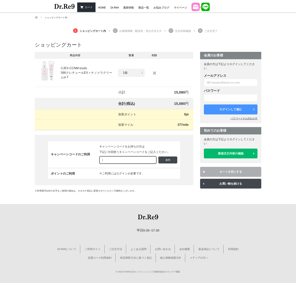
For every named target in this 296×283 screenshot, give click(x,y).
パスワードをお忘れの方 (243, 118)
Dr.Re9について (66, 249)
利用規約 (233, 249)
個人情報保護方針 (170, 257)
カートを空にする (222, 171)
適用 (167, 160)
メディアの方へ (199, 257)
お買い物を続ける (222, 183)
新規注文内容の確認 (236, 153)
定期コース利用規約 (100, 257)
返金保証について (209, 249)
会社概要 (184, 249)
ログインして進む (237, 109)
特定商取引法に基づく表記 (136, 257)
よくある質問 (138, 249)
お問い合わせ (163, 249)
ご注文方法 (115, 249)
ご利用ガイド (93, 249)
